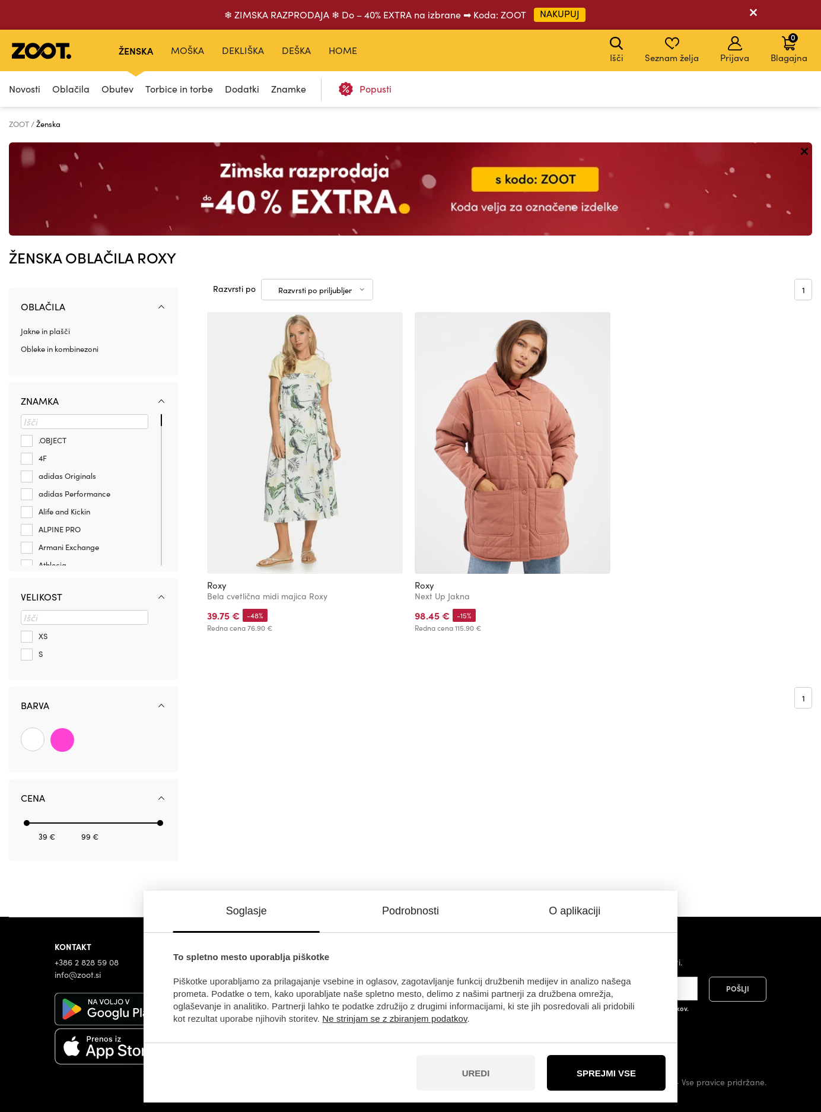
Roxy (217, 585)
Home (343, 50)
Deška (296, 50)
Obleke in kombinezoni (59, 349)
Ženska (136, 50)
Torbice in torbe (179, 88)
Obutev (117, 88)
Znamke (288, 88)
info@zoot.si (78, 974)
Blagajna (789, 47)
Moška (187, 50)
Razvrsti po (234, 288)
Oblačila (71, 88)
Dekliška (243, 50)
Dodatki (242, 88)
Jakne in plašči (45, 331)
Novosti (24, 88)
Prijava (734, 49)
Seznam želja (672, 49)
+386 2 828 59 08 (87, 962)
